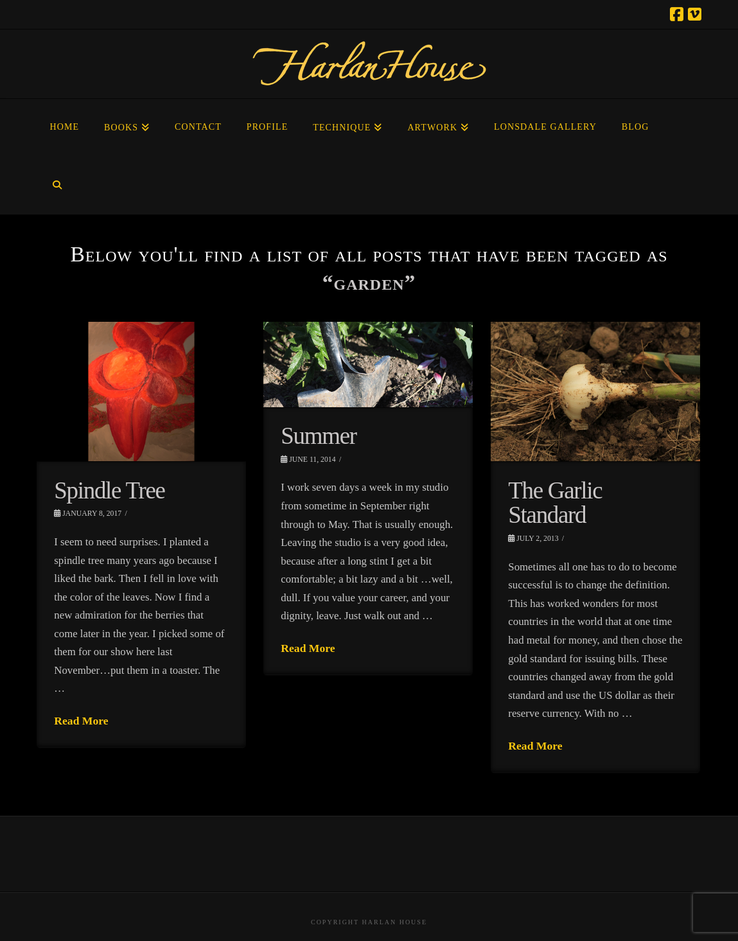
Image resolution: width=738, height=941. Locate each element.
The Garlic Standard (555, 503)
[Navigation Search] (57, 186)
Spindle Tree (109, 490)
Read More (81, 720)
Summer (318, 436)
